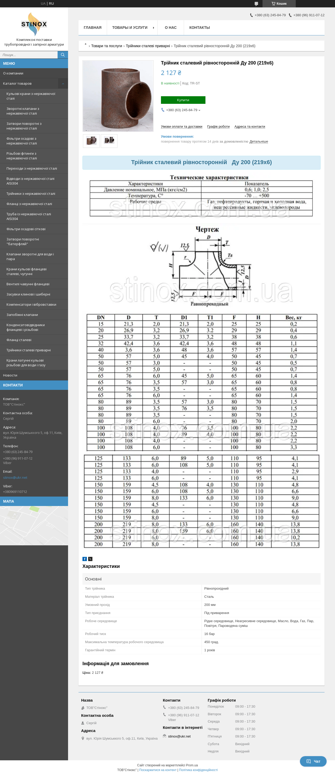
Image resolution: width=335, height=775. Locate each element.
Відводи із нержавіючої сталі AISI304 (30, 181)
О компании (13, 73)
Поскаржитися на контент (157, 770)
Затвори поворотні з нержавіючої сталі (24, 126)
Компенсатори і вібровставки (31, 304)
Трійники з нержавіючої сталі (31, 193)
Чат (313, 761)
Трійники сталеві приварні (29, 350)
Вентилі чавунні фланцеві (28, 284)
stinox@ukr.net (15, 477)
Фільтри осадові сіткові (26, 229)
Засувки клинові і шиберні (28, 294)
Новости (10, 375)
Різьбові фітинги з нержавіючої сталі (22, 155)
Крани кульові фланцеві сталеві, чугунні (27, 271)
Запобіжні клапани (22, 314)
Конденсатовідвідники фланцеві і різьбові (26, 327)
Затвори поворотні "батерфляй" (23, 241)
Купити (183, 100)
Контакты (199, 27)
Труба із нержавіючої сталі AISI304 (29, 216)
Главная (93, 27)
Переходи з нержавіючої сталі (32, 168)
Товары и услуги (130, 27)
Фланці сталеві (19, 339)
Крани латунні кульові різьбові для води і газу (26, 362)
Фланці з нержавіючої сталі (29, 203)
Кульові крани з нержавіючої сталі (31, 96)
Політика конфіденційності (198, 770)
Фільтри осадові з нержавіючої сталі (22, 141)
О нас (171, 27)
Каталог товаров (17, 83)
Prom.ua (192, 765)
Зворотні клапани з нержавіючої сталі (23, 111)
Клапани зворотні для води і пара (30, 256)
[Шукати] (63, 55)
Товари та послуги (106, 46)
